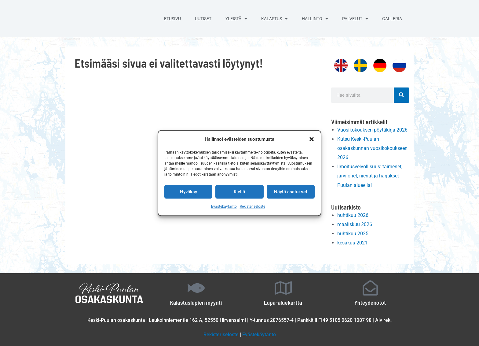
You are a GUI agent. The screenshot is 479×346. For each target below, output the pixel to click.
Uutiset (203, 18)
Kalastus (274, 18)
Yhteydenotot (370, 300)
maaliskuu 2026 (354, 223)
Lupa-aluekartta (282, 300)
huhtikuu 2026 (352, 214)
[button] (312, 139)
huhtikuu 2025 (352, 232)
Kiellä (239, 192)
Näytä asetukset (290, 192)
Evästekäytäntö (224, 207)
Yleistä (236, 18)
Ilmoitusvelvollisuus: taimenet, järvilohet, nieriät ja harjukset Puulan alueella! (369, 175)
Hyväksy (188, 192)
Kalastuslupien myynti (196, 300)
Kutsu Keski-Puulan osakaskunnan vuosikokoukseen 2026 (372, 148)
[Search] (401, 95)
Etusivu (172, 18)
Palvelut (355, 18)
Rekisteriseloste (252, 207)
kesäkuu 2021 (352, 241)
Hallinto (315, 18)
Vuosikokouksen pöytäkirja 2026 (372, 130)
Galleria (392, 18)
